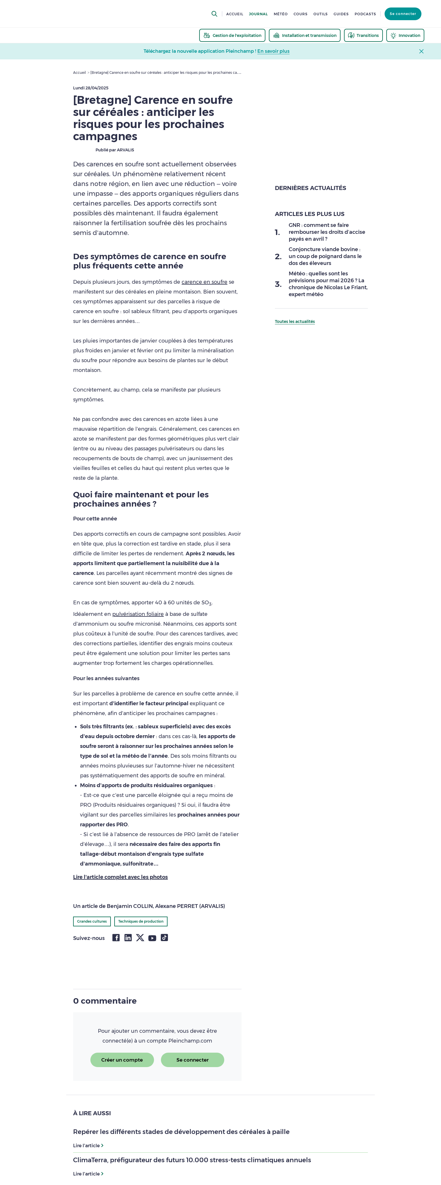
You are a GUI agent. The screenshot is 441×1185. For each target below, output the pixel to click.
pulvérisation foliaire (138, 614)
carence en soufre (204, 282)
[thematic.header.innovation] (405, 35)
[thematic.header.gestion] (232, 35)
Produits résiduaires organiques (134, 805)
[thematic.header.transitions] (363, 35)
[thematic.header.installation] (305, 35)
